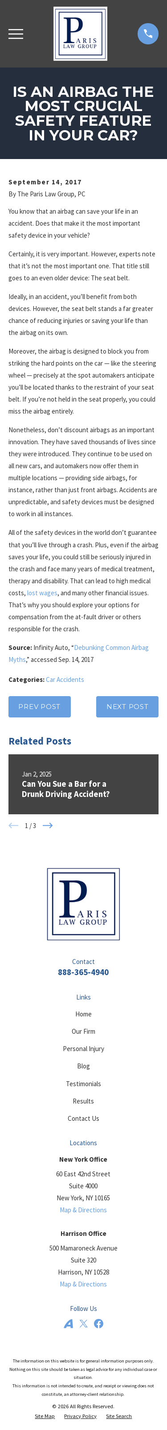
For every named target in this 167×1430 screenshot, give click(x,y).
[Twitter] (83, 1323)
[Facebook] (98, 1323)
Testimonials (83, 1083)
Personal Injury (83, 1048)
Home (83, 1014)
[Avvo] (68, 1323)
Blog (83, 1066)
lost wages (42, 593)
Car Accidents (65, 679)
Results (83, 1101)
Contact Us (83, 1118)
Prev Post (39, 706)
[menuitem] (45, 1416)
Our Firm (83, 1031)
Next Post (127, 706)
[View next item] (48, 826)
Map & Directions (83, 1210)
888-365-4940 (83, 972)
